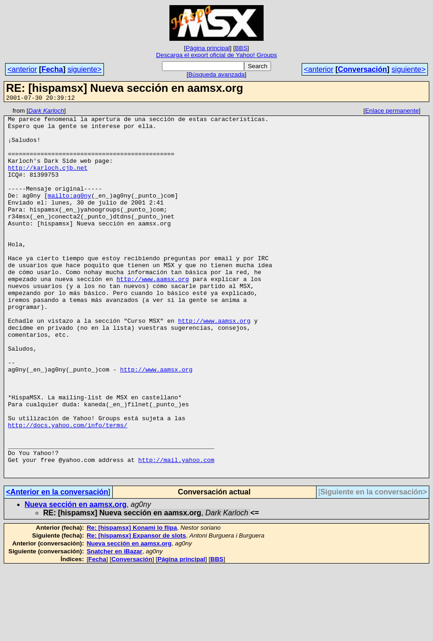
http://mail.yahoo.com (176, 530)
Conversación (362, 69)
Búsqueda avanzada (216, 74)
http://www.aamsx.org (152, 313)
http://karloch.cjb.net (48, 180)
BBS (241, 48)
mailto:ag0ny (69, 213)
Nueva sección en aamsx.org (76, 578)
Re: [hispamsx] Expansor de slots (136, 609)
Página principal (208, 48)
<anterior (22, 69)
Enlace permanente (392, 112)
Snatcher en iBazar (114, 625)
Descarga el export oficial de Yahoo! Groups (216, 54)
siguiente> (84, 69)
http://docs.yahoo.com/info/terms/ (67, 489)
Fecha (52, 69)
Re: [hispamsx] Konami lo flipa (132, 601)
